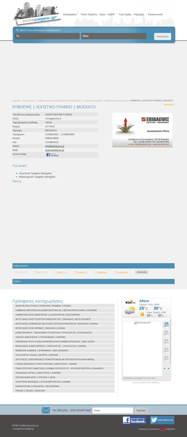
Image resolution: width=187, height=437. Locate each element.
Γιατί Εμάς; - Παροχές (131, 14)
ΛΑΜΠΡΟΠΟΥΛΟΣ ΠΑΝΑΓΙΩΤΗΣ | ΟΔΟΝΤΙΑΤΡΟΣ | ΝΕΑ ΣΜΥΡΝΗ (48, 314)
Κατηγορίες (70, 14)
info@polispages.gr (29, 425)
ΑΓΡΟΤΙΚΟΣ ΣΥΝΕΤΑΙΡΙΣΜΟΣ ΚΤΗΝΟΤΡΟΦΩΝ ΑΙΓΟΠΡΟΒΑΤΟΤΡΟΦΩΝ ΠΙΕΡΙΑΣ (55, 359)
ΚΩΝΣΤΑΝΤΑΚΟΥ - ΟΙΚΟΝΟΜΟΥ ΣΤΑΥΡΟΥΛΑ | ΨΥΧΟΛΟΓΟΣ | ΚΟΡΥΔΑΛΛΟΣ (54, 332)
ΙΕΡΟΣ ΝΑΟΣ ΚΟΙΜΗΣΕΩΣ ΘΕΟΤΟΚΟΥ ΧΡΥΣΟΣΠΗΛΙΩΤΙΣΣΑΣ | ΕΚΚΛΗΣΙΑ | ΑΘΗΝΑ (57, 323)
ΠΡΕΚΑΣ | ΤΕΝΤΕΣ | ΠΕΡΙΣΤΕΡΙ (30, 390)
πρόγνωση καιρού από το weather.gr (146, 383)
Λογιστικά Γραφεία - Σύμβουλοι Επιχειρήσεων (106, 100)
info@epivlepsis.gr (54, 146)
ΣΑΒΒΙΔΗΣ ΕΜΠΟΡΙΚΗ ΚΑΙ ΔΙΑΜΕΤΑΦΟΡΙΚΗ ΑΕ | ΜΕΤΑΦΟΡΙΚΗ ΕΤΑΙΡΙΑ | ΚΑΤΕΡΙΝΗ (56, 310)
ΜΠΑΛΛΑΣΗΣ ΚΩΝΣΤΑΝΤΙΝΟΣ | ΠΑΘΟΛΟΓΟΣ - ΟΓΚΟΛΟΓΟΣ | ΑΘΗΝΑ (51, 345)
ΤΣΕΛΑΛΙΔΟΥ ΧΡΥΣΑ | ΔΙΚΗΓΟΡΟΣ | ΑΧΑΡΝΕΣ (38, 372)
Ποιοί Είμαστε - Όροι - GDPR (98, 14)
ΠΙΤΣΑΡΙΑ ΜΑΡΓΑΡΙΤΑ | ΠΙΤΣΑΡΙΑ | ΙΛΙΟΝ (35, 377)
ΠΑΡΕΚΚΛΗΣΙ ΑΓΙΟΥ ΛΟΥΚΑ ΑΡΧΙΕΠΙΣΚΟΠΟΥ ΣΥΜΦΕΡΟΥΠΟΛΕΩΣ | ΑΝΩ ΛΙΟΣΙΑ (55, 341)
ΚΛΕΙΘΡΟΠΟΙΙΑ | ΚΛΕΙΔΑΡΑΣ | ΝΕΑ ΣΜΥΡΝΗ (37, 386)
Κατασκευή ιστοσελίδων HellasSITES (156, 429)
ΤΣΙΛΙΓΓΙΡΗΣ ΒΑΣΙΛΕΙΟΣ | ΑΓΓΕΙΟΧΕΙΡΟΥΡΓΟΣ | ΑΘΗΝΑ (43, 381)
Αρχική (16, 100)
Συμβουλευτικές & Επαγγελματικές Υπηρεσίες (58, 100)
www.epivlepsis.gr (54, 150)
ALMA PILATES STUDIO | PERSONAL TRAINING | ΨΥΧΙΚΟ (43, 305)
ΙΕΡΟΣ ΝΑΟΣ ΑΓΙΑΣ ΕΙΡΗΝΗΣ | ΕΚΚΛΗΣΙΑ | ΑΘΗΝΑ (40, 328)
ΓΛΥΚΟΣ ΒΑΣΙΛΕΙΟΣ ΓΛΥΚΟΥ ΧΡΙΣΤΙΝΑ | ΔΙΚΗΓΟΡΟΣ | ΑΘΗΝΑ (46, 363)
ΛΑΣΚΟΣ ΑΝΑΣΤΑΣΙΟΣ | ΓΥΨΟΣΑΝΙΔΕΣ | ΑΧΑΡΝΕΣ (41, 337)
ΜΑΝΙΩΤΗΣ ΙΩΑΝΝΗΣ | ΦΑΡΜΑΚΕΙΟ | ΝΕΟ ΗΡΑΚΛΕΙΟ (42, 350)
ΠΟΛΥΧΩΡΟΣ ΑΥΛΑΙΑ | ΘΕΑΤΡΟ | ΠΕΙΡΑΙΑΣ (37, 354)
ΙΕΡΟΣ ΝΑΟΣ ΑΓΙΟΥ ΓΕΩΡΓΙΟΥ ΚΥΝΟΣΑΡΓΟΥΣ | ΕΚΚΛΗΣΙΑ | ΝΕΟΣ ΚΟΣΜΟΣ (53, 319)
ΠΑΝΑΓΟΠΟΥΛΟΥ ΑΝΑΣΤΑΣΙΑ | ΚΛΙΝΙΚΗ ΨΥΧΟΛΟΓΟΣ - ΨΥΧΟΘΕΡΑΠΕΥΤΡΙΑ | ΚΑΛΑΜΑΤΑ (59, 368)
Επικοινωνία (155, 14)
